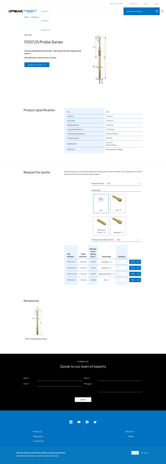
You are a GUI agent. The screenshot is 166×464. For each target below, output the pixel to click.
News (146, 4)
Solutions (80, 11)
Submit (83, 399)
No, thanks (144, 453)
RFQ (133, 262)
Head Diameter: (97, 183)
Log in (156, 4)
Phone (86, 378)
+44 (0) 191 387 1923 (116, 4)
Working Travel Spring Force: (102, 239)
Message (87, 384)
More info (54, 456)
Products (57, 11)
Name (26, 378)
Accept (135, 453)
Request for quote (35, 65)
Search (157, 11)
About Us (129, 431)
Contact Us (133, 4)
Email (26, 384)
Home (26, 17)
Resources (103, 11)
